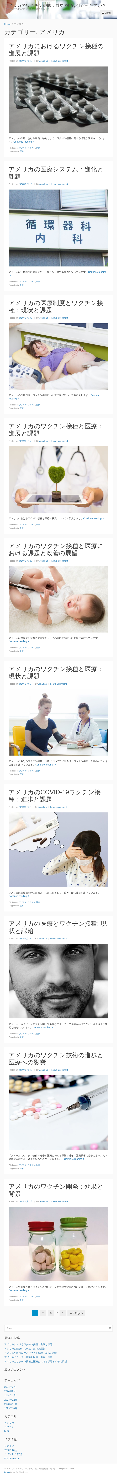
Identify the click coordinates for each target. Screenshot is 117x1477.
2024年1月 (10, 1395)
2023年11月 (10, 1404)
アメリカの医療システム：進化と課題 (24, 1348)
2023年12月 (10, 1399)
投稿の (10, 1450)
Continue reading (23, 141)
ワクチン (31, 148)
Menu (106, 12)
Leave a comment (59, 61)
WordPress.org (12, 1458)
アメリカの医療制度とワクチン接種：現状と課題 (30, 1353)
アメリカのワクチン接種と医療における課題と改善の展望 (56, 549)
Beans (7, 1472)
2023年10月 (10, 1408)
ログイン (9, 1445)
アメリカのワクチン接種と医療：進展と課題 (28, 1357)
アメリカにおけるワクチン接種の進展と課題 (28, 1344)
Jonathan (43, 61)
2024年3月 (10, 1386)
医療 (38, 148)
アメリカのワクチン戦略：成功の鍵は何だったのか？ (55, 5)
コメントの (13, 1454)
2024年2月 (10, 1391)
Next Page (76, 1313)
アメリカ (23, 148)
